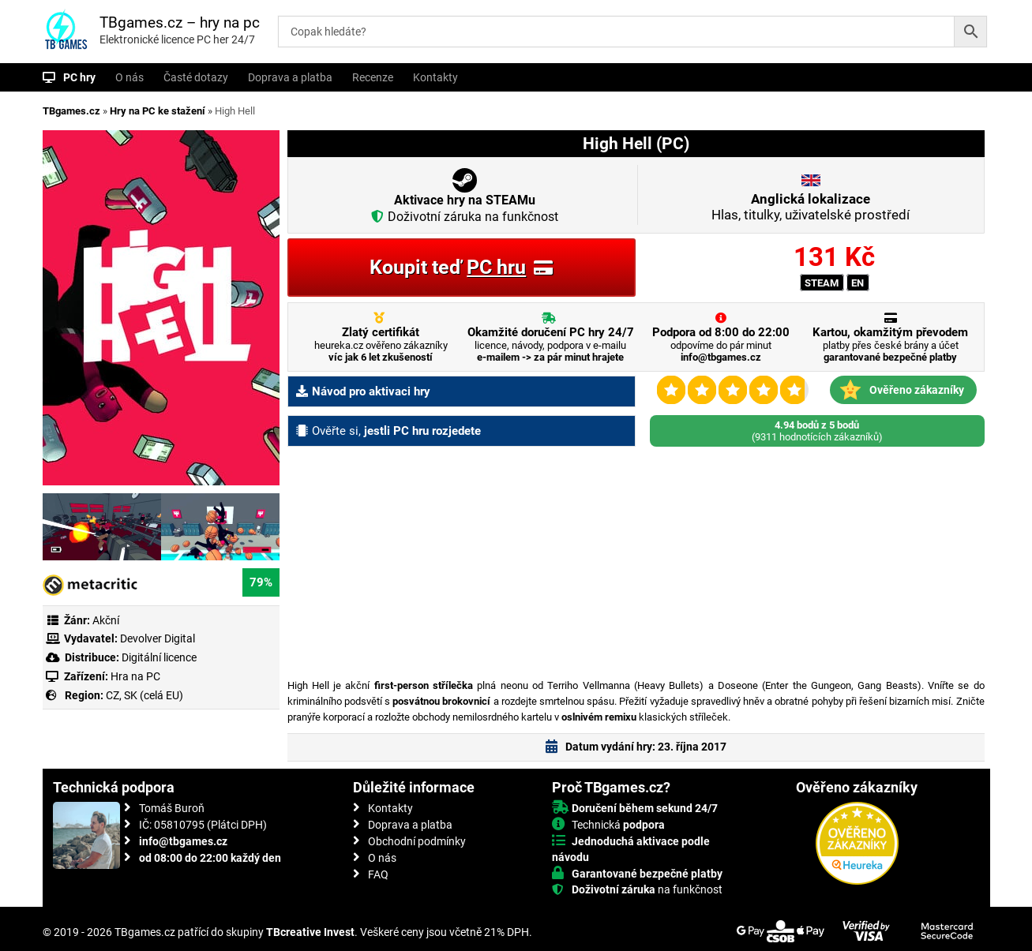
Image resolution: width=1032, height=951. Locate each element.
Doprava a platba (290, 77)
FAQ (378, 874)
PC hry (79, 77)
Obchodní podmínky (417, 841)
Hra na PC (134, 676)
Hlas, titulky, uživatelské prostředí (810, 207)
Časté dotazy (195, 77)
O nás (129, 77)
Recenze (372, 77)
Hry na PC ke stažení (157, 111)
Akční (105, 620)
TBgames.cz (71, 111)
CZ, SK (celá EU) (144, 695)
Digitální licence (158, 657)
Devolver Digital (157, 638)
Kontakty (435, 77)
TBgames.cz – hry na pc (179, 22)
